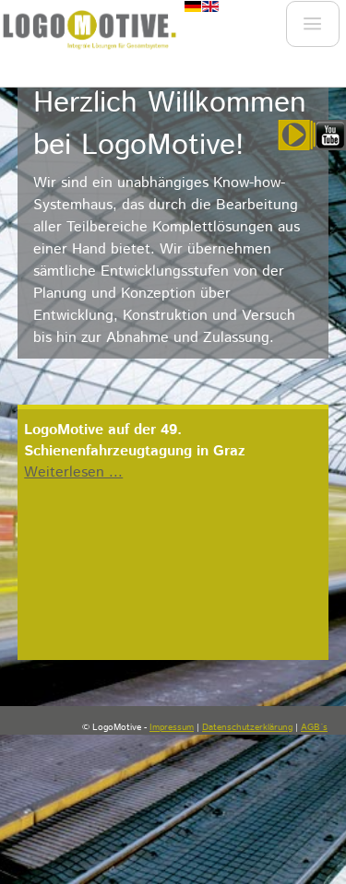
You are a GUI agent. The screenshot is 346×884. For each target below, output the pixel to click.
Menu (311, 28)
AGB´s (314, 727)
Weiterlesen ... (73, 472)
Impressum (171, 727)
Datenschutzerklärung (247, 727)
